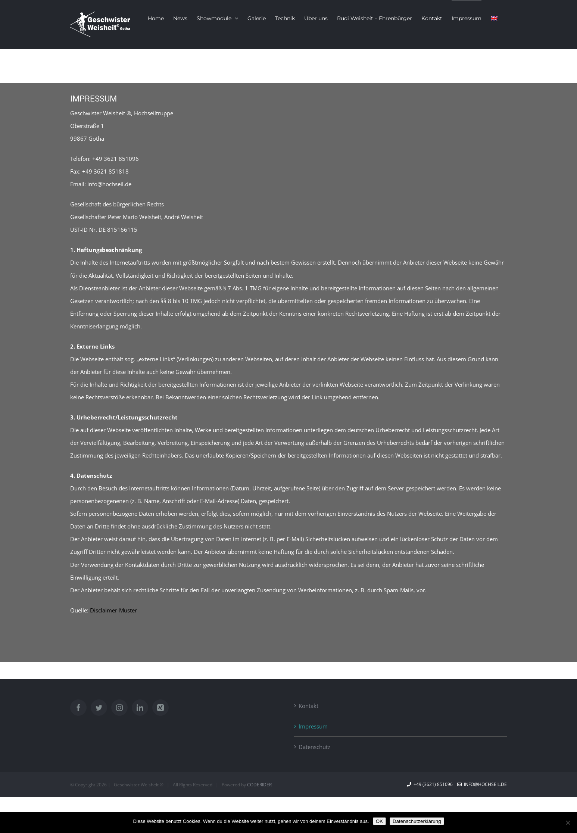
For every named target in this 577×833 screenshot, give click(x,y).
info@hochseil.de (482, 784)
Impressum (313, 726)
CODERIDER (259, 784)
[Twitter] (99, 707)
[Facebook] (78, 707)
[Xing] (160, 707)
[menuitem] (494, 18)
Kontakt (308, 705)
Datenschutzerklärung (417, 821)
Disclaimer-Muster (113, 610)
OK (379, 821)
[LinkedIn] (140, 707)
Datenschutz (314, 747)
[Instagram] (119, 707)
